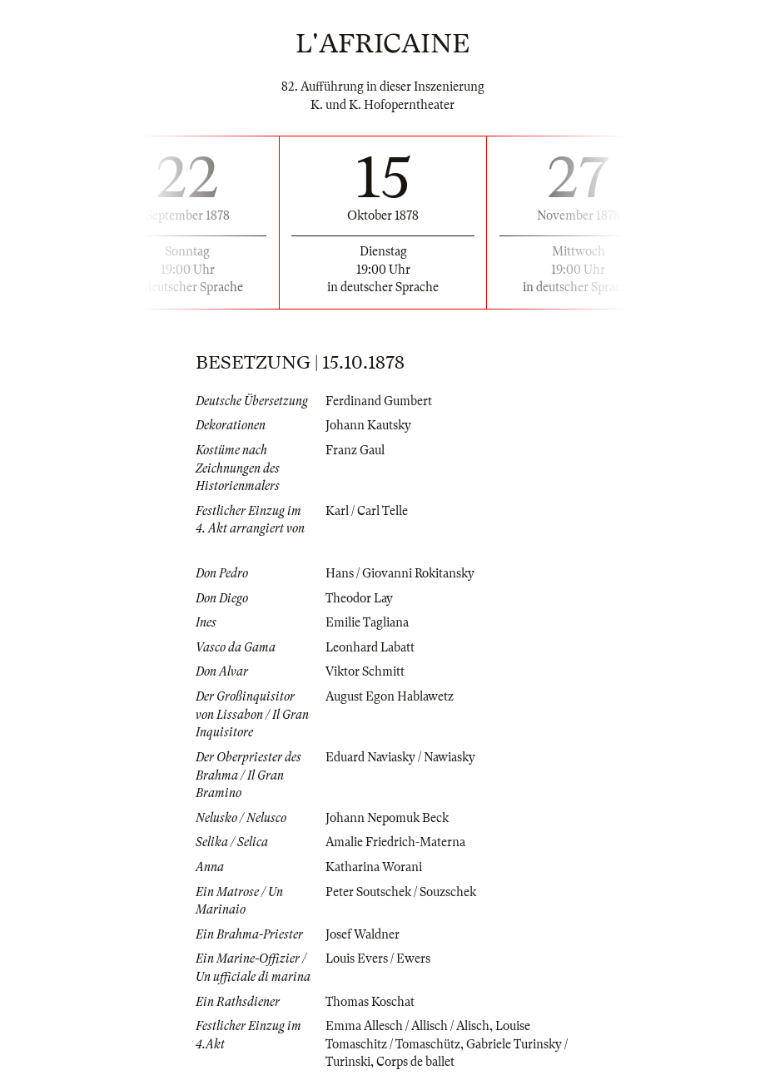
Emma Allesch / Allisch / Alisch (407, 1026)
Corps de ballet (415, 1061)
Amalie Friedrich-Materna (395, 842)
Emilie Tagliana (367, 622)
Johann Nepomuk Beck (387, 818)
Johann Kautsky (368, 425)
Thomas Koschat (370, 1001)
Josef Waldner (362, 934)
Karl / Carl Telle (366, 511)
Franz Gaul (355, 450)
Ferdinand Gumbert (378, 401)
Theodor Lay (359, 598)
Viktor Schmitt (365, 671)
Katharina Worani (373, 867)
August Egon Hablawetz (389, 696)
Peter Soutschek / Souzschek (400, 892)
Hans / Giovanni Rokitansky (399, 573)
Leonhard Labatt (370, 647)
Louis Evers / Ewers (377, 958)
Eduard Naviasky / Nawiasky (400, 757)
